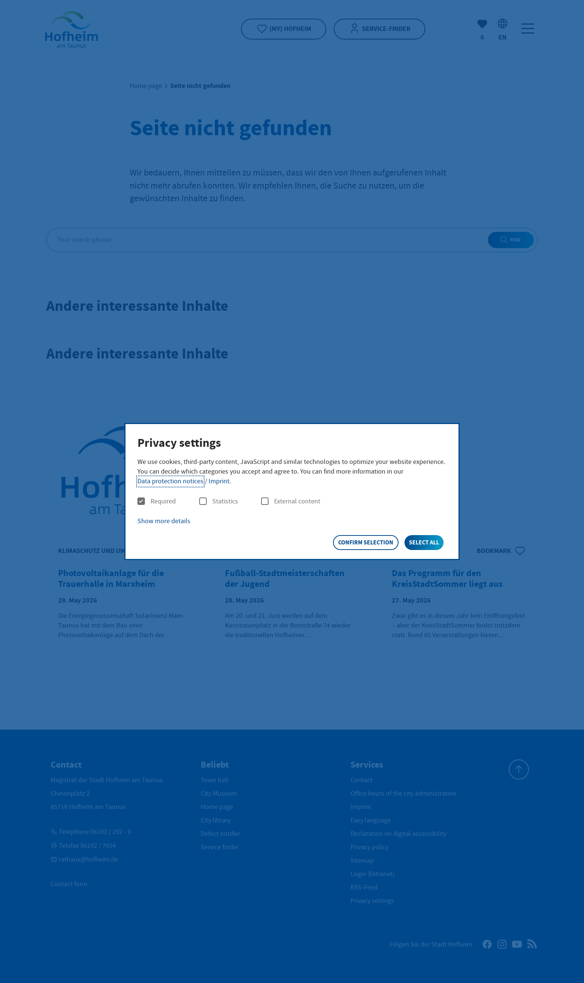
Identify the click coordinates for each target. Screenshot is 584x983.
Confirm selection (365, 542)
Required (156, 501)
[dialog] (292, 491)
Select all (424, 542)
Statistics (218, 501)
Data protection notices (170, 481)
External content (290, 501)
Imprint (219, 481)
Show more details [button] (163, 521)
